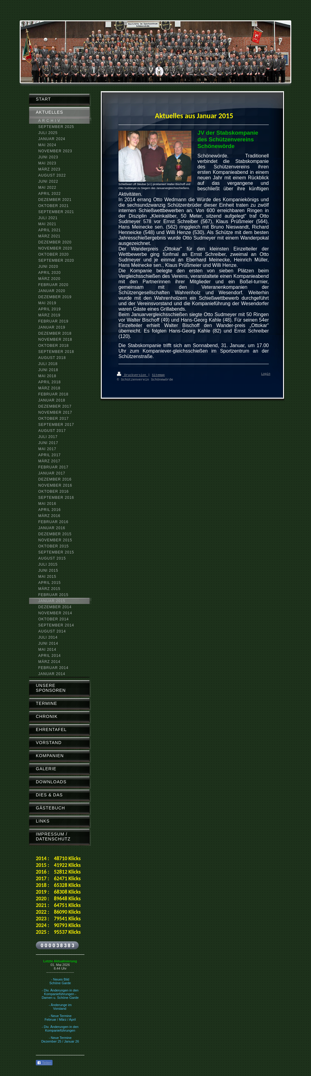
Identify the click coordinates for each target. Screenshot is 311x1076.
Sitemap (158, 375)
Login (265, 374)
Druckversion (132, 375)
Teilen (44, 1063)
